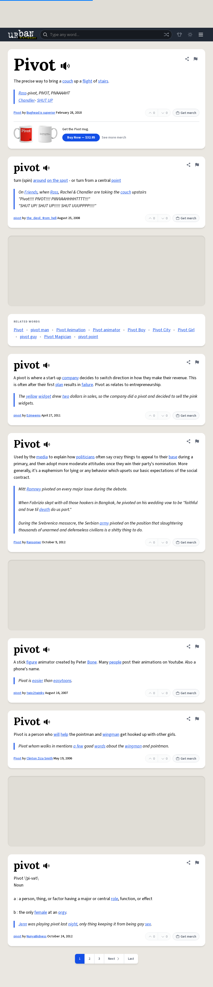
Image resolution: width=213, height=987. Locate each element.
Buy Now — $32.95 (81, 137)
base (173, 457)
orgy (62, 912)
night (72, 924)
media (42, 457)
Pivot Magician (57, 337)
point (116, 180)
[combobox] (106, 34)
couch (67, 81)
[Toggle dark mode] (190, 34)
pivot (17, 218)
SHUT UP (45, 100)
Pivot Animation (70, 330)
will (57, 734)
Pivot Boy (136, 330)
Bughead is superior (41, 112)
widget (44, 396)
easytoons (62, 681)
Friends (30, 192)
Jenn (23, 924)
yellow (31, 396)
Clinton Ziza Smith (40, 758)
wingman (110, 734)
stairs (103, 81)
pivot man (40, 330)
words (99, 746)
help (64, 734)
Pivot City (161, 330)
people (115, 662)
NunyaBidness (36, 936)
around (39, 180)
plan (59, 385)
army (104, 523)
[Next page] (114, 959)
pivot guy (28, 337)
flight (87, 81)
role (114, 899)
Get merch (186, 113)
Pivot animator (106, 330)
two (65, 396)
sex (148, 924)
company (70, 378)
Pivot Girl (186, 330)
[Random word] (166, 34)
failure (87, 385)
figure (31, 662)
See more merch (114, 137)
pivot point (88, 337)
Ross (23, 93)
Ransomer (34, 542)
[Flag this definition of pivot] (197, 165)
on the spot (57, 180)
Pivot (17, 112)
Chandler (27, 100)
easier (37, 681)
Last (131, 958)
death (44, 510)
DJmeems (34, 415)
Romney (34, 489)
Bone (92, 662)
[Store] (179, 34)
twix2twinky (35, 693)
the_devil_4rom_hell (41, 218)
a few (78, 746)
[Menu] (200, 34)
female (40, 912)
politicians (85, 457)
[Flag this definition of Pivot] (195, 59)
